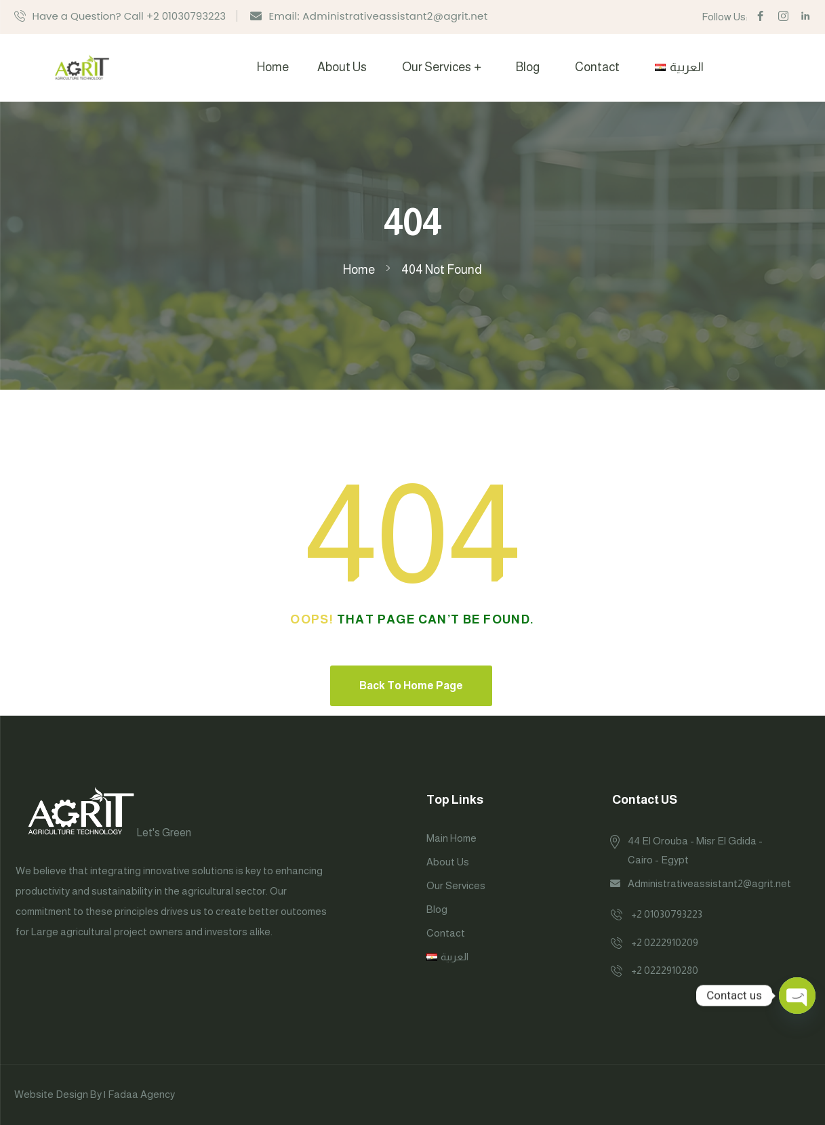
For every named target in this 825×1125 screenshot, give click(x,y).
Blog (528, 67)
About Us (342, 67)
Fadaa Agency (141, 1094)
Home (273, 67)
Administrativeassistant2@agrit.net (709, 883)
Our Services (436, 67)
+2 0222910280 (664, 970)
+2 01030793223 (666, 914)
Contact (597, 67)
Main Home (451, 838)
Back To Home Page (411, 685)
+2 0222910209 (664, 942)
